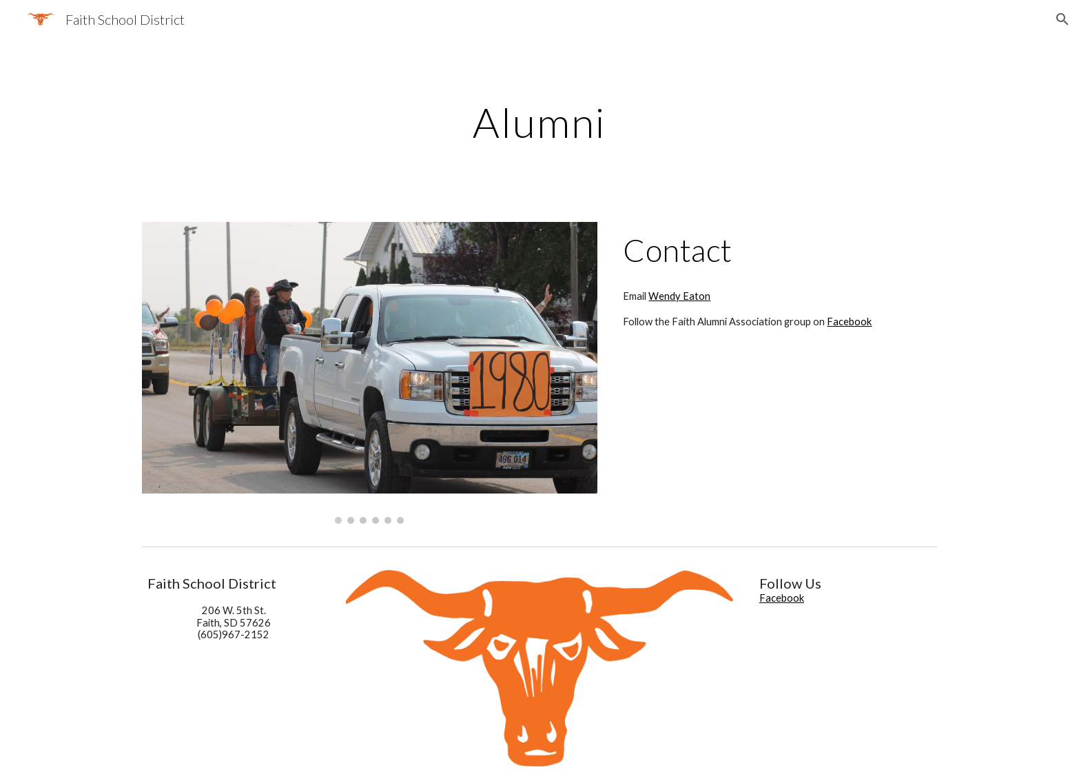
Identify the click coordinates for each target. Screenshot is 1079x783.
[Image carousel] (369, 373)
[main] (539, 122)
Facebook (849, 321)
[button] (1062, 19)
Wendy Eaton (679, 296)
